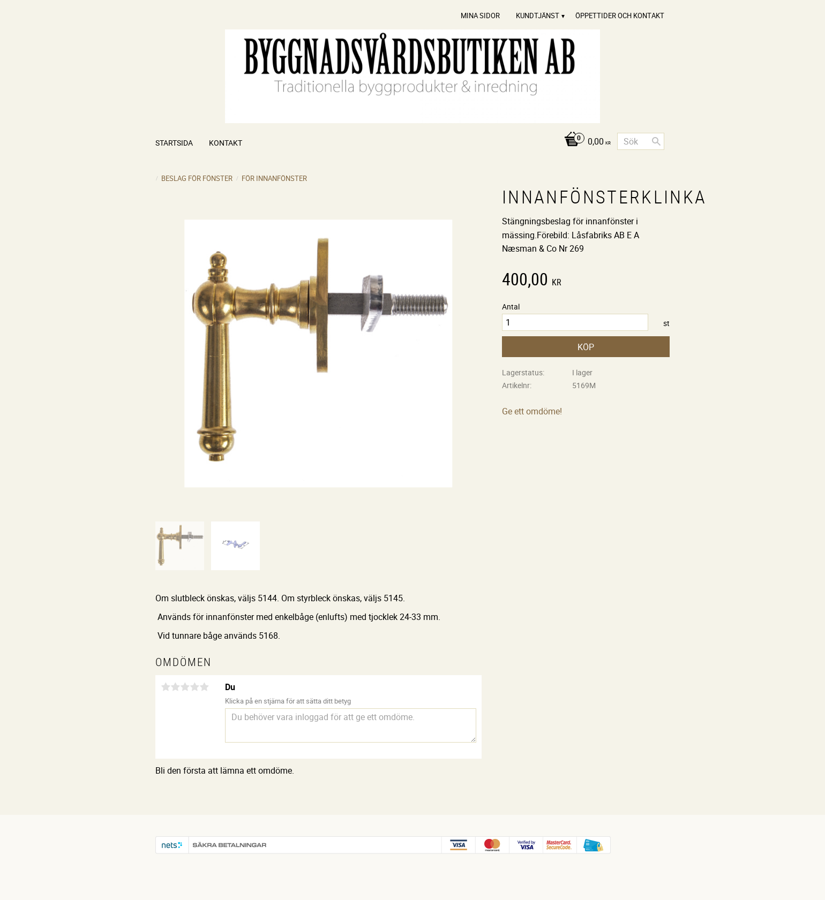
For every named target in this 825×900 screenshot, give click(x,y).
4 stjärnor (194, 687)
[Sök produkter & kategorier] (640, 141)
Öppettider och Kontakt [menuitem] (619, 15)
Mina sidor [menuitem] (480, 15)
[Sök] (656, 141)
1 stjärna (165, 687)
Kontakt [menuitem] (225, 143)
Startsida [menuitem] (174, 143)
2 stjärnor (175, 687)
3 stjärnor (185, 687)
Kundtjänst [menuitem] (537, 15)
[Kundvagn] (585, 142)
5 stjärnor (204, 687)
